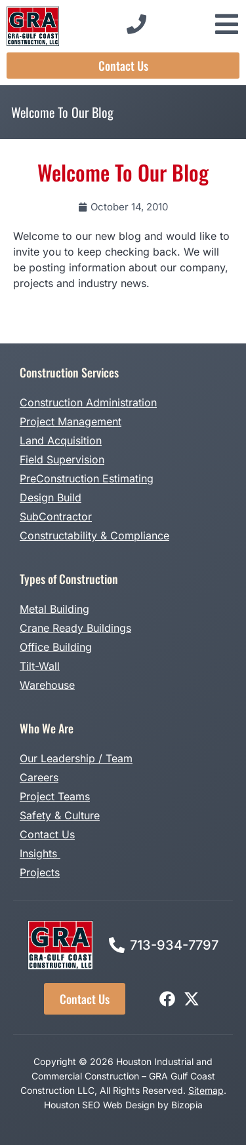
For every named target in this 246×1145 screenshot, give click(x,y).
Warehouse (47, 684)
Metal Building (54, 608)
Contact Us (47, 834)
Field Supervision (62, 459)
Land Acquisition (61, 440)
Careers (39, 777)
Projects (40, 872)
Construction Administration (88, 402)
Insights (40, 853)
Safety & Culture (60, 815)
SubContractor (56, 516)
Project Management (70, 421)
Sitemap (206, 1090)
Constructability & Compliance (94, 535)
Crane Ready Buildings (75, 627)
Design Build (50, 497)
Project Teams (55, 796)
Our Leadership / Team (76, 758)
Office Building (56, 646)
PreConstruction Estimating (87, 478)
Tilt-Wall (40, 665)
